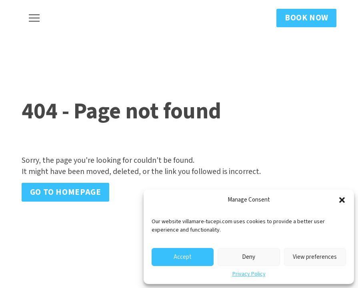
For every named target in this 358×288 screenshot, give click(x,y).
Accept (183, 257)
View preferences (315, 257)
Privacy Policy (249, 274)
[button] (342, 200)
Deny (248, 257)
